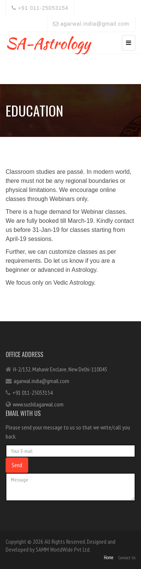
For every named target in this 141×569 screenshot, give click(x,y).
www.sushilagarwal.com (38, 404)
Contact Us (126, 557)
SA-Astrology (48, 41)
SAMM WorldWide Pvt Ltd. (63, 549)
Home (109, 557)
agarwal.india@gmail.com (91, 24)
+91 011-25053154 (40, 8)
